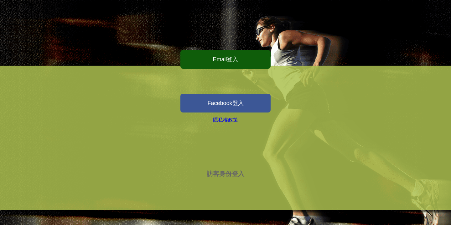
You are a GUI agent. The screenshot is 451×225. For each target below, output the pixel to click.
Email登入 (225, 59)
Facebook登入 (225, 103)
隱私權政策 (225, 119)
